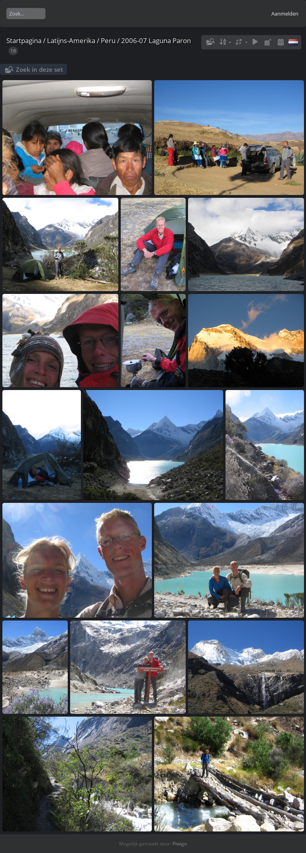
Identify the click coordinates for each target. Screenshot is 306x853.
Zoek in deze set (39, 69)
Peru (108, 40)
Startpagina (23, 40)
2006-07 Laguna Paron (156, 40)
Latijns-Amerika (71, 40)
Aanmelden (284, 13)
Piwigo (180, 843)
